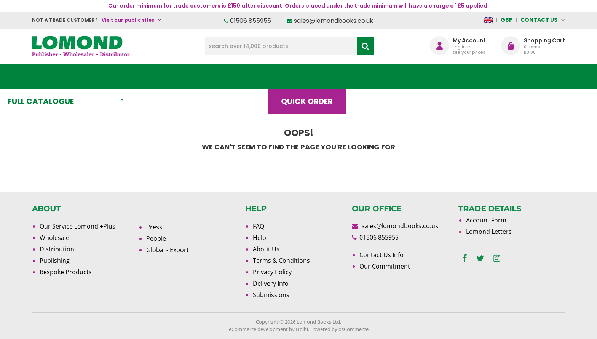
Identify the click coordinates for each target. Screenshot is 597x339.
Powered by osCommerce (339, 329)
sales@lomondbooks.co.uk (333, 20)
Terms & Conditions (281, 260)
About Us (452, 76)
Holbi (302, 329)
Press (154, 227)
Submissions (271, 295)
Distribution (57, 249)
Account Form (486, 220)
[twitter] (480, 258)
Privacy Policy (272, 272)
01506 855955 (250, 20)
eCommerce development (258, 329)
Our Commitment (384, 266)
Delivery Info (271, 283)
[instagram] (496, 258)
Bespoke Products (66, 272)
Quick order (332, 76)
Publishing (55, 260)
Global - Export (167, 250)
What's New (202, 76)
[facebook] (464, 258)
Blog (395, 76)
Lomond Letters (489, 231)
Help (259, 237)
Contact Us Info (381, 255)
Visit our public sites (128, 20)
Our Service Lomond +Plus (77, 226)
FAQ (258, 226)
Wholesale (54, 237)
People (156, 238)
